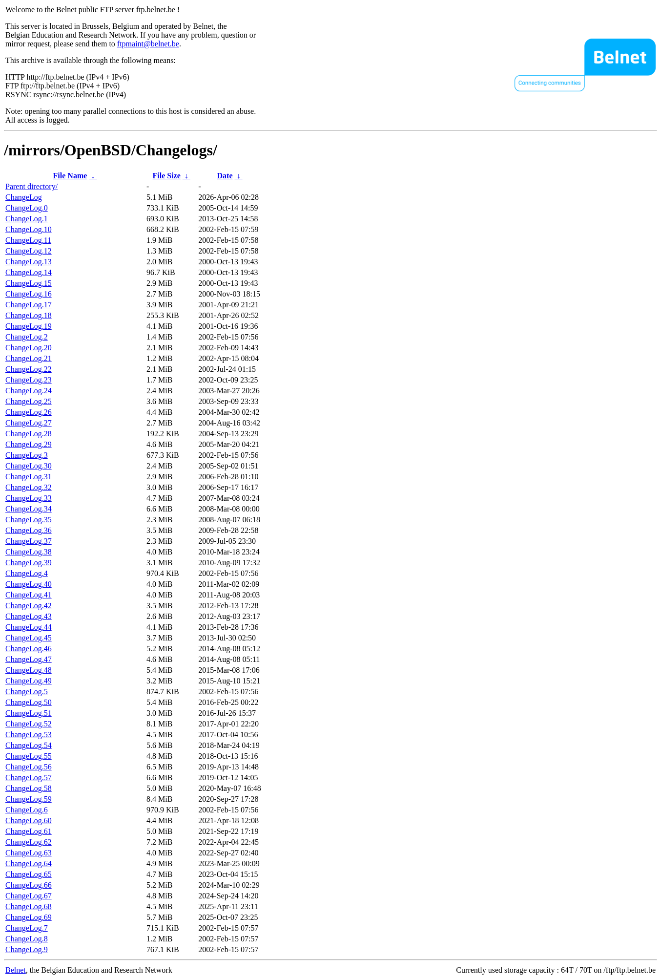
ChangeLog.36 (28, 530)
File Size (166, 175)
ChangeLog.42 (28, 605)
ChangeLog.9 (26, 949)
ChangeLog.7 (26, 928)
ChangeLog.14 (28, 272)
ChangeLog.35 (28, 519)
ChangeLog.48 (28, 670)
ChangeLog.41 (28, 595)
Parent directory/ (31, 186)
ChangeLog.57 (28, 777)
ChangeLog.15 (28, 283)
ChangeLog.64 (28, 863)
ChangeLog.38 (28, 552)
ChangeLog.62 (28, 842)
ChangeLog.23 (28, 380)
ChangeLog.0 (26, 208)
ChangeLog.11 (28, 240)
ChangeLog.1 (26, 218)
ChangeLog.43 (28, 616)
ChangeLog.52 (28, 724)
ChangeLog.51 (28, 713)
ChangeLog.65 (28, 874)
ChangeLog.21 (28, 358)
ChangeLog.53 (28, 734)
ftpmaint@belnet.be (148, 44)
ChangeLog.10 (28, 229)
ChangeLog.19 (28, 326)
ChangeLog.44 (28, 627)
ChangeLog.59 (28, 799)
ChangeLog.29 (28, 444)
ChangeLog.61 (28, 831)
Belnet (15, 970)
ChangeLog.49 (28, 681)
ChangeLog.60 (28, 820)
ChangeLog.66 (28, 885)
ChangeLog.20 (28, 347)
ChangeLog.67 (28, 896)
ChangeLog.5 (26, 691)
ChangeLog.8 (26, 939)
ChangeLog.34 (28, 509)
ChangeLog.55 (28, 756)
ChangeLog (23, 197)
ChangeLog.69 (28, 917)
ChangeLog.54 (28, 745)
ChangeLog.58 (28, 788)
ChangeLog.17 (28, 304)
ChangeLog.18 (28, 315)
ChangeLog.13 (28, 261)
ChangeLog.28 (28, 433)
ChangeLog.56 (28, 767)
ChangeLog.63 (28, 853)
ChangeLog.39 (28, 562)
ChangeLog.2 (26, 337)
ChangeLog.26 (28, 412)
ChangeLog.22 (28, 369)
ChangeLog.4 (26, 573)
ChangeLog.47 (28, 659)
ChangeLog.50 (28, 702)
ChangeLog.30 (28, 466)
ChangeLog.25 (28, 401)
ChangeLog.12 (28, 251)
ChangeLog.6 (26, 810)
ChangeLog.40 (28, 584)
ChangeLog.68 (28, 906)
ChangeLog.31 (28, 476)
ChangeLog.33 (28, 498)
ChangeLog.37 (28, 541)
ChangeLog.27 (28, 423)
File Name (70, 175)
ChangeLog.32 (28, 487)
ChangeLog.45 (28, 638)
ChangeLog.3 (26, 455)
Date (225, 175)
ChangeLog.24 (28, 390)
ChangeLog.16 (28, 294)
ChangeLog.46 (28, 648)
